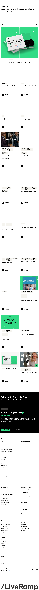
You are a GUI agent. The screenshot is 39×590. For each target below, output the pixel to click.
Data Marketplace (24, 502)
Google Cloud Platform (25, 528)
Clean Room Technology (5, 502)
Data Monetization (24, 506)
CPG (1, 463)
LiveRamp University (4, 528)
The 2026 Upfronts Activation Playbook (19, 62)
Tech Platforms (23, 445)
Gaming (2, 467)
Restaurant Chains (4, 472)
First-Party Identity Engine (25, 489)
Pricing (2, 491)
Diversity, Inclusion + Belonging (6, 547)
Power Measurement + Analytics (6, 449)
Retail (2, 474)
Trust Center (3, 550)
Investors (2, 556)
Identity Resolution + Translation (26, 487)
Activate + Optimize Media (5, 447)
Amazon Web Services (24, 526)
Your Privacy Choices (4, 570)
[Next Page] (3, 389)
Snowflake (23, 530)
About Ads (2, 563)
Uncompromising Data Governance (6, 508)
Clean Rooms (23, 511)
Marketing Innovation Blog (5, 524)
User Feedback (3, 572)
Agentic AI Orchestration (5, 496)
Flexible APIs (3, 506)
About (2, 539)
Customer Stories (4, 526)
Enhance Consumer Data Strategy (6, 445)
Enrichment (23, 504)
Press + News (3, 552)
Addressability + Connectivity (26, 496)
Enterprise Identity (4, 504)
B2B (1, 461)
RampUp (2, 532)
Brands (22, 443)
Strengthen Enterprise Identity (6, 443)
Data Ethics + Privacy (4, 549)
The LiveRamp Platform (5, 487)
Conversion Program (24, 513)
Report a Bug (3, 575)
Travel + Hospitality (4, 476)
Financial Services (4, 465)
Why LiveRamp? (3, 489)
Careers (2, 543)
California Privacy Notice (5, 568)
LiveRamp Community (4, 530)
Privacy (2, 565)
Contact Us (3, 545)
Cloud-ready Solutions (4, 498)
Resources (2, 522)
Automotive (3, 459)
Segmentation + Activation (25, 494)
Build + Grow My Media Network (6, 451)
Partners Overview (24, 522)
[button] (37, 1)
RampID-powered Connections (6, 500)
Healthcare (3, 469)
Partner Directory (24, 524)
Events (2, 554)
